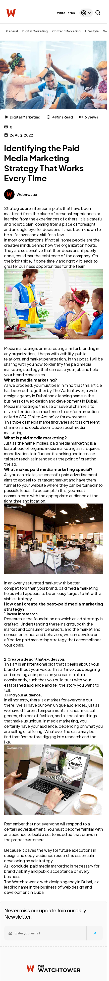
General (12, 31)
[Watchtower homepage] (53, 968)
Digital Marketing (35, 31)
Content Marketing (66, 31)
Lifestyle (92, 31)
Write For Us (66, 13)
